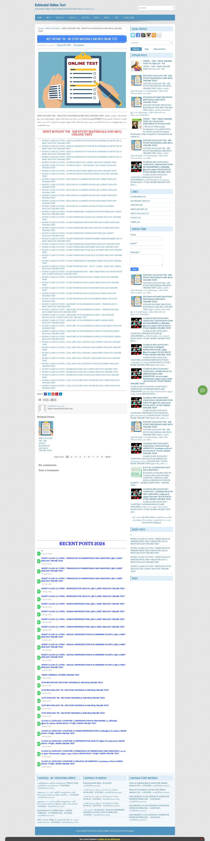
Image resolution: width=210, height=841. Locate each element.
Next (108, 457)
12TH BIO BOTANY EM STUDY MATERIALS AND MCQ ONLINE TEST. (72, 682)
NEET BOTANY (53, 28)
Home (39, 17)
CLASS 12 (61, 17)
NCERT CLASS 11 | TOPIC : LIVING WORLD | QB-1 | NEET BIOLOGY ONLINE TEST (79, 162)
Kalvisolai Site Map (92, 783)
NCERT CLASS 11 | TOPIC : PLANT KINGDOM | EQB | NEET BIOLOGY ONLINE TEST (80, 247)
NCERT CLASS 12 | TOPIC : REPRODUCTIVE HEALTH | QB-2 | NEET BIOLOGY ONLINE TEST (83, 596)
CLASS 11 (74, 17)
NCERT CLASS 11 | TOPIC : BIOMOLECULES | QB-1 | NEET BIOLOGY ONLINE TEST (80, 369)
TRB (118, 17)
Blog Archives (160, 49)
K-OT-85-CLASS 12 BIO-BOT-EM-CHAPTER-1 (157, 468)
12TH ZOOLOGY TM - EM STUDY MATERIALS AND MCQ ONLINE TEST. (73, 713)
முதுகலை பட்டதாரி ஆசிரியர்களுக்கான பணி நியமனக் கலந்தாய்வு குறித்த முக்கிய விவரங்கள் (57, 802)
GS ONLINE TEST (139, 201)
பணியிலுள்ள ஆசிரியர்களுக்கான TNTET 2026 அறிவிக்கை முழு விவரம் (57, 784)
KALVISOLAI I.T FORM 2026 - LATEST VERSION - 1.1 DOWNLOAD (54, 811)
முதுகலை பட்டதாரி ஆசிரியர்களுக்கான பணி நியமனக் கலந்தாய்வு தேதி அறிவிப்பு (56, 793)
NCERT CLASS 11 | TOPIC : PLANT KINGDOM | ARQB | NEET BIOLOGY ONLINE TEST (81, 244)
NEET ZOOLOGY (138, 213)
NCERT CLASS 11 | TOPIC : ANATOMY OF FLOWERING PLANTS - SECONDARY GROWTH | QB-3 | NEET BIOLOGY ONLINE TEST (78, 316)
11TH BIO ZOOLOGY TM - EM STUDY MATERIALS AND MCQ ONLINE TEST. (75, 690)
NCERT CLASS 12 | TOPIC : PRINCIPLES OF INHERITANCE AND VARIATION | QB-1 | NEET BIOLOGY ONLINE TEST (150, 559)
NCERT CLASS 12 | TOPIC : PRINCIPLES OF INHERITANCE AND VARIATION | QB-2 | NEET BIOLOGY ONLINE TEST (150, 550)
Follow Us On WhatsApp (109, 839)
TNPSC (108, 17)
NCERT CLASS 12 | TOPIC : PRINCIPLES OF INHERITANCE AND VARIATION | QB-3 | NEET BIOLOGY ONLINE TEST (150, 541)
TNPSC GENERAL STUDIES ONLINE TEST (60, 675)
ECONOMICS (137, 197)
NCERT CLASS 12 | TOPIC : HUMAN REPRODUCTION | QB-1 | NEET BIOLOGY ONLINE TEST (83, 604)
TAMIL (134, 222)
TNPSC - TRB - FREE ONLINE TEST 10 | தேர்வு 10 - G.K (157, 62)
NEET (50, 17)
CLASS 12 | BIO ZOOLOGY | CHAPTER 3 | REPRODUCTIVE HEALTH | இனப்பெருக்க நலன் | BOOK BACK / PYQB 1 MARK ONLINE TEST (158, 403)
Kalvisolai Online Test (50, 4)
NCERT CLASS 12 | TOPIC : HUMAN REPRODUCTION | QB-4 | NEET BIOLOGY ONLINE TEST (83, 627)
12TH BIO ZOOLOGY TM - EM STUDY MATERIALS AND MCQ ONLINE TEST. (75, 705)
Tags (147, 49)
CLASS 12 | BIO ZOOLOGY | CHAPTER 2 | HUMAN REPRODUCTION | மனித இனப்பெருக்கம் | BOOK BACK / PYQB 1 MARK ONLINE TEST (157, 350)
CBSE (97, 17)
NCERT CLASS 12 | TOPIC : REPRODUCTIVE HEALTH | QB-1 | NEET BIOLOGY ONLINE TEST (83, 588)
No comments (79, 45)
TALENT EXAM (128, 17)
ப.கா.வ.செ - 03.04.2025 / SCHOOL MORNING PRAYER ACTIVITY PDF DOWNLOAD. (103, 811)
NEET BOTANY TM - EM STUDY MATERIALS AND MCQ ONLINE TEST (82, 38)
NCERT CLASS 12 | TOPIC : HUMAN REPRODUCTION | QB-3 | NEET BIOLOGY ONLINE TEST (83, 619)
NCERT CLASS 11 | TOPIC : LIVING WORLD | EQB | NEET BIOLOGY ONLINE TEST (79, 171)
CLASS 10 (86, 17)
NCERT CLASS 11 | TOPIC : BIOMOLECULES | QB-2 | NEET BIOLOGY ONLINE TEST (80, 372)
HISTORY (135, 205)
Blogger (157, 522)
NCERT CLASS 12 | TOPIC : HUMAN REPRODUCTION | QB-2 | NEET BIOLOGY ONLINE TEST (83, 611)
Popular (136, 49)
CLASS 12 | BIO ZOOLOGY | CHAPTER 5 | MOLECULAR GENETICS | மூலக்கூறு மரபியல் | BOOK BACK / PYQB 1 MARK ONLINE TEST (157, 448)
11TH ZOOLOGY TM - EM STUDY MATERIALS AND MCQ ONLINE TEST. (73, 698)
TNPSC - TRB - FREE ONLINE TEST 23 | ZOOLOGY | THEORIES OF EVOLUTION (157, 121)
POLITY (134, 218)
